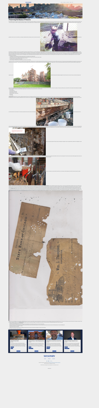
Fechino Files (48, 348)
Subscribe (67, 2)
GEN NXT (12, 348)
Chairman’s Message (67, 348)
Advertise (64, 2)
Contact (71, 2)
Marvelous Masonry (31, 348)
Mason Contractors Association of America (54, 362)
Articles (62, 2)
